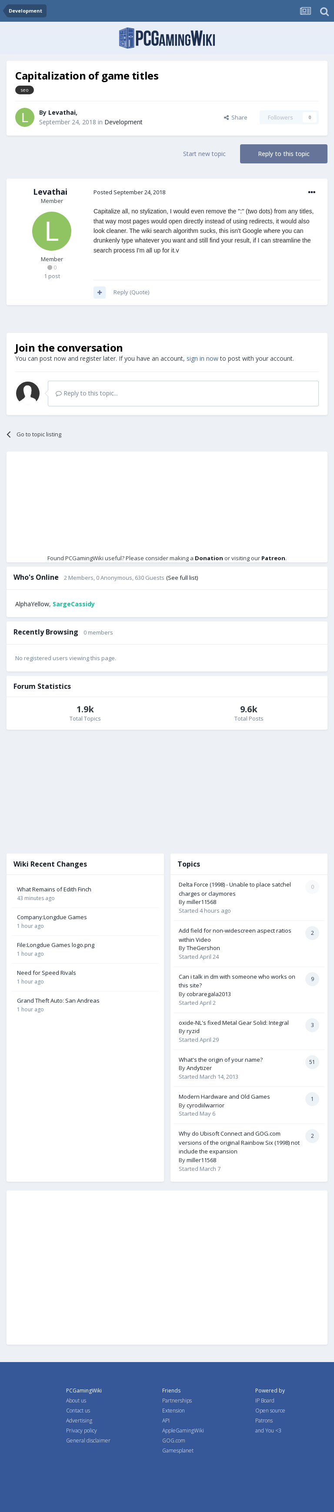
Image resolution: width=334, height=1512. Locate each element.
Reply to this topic (284, 154)
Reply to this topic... (87, 393)
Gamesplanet (178, 1450)
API (166, 1420)
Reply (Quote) (131, 292)
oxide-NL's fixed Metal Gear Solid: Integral (234, 1023)
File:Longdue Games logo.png (55, 945)
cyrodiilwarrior (205, 1105)
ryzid (193, 1031)
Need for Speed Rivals (46, 973)
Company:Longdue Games (52, 917)
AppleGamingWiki (183, 1430)
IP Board (264, 1400)
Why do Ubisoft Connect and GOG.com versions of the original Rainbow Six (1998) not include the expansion (239, 1142)
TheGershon (203, 948)
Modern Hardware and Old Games (224, 1096)
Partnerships (177, 1400)
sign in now (202, 358)
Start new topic (204, 154)
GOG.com (173, 1440)
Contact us (78, 1410)
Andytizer (199, 1068)
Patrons (264, 1420)
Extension (173, 1410)
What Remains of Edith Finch (54, 889)
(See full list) (182, 578)
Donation (209, 558)
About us (76, 1400)
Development (123, 122)
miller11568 (201, 902)
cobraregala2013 (209, 994)
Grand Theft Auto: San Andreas (58, 1000)
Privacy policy (81, 1430)
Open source (270, 1410)
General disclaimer (88, 1440)
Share (235, 117)
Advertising (79, 1420)
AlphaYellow (32, 604)
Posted (129, 192)
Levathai (62, 112)
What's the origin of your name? (221, 1059)
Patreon (273, 558)
